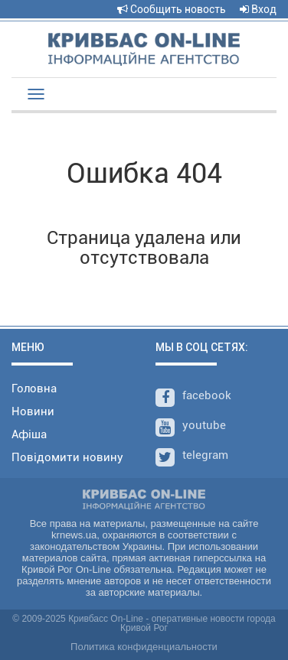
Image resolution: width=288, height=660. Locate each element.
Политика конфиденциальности (144, 646)
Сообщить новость (171, 9)
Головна (34, 388)
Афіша (29, 434)
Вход (258, 9)
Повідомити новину (67, 457)
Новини (32, 411)
